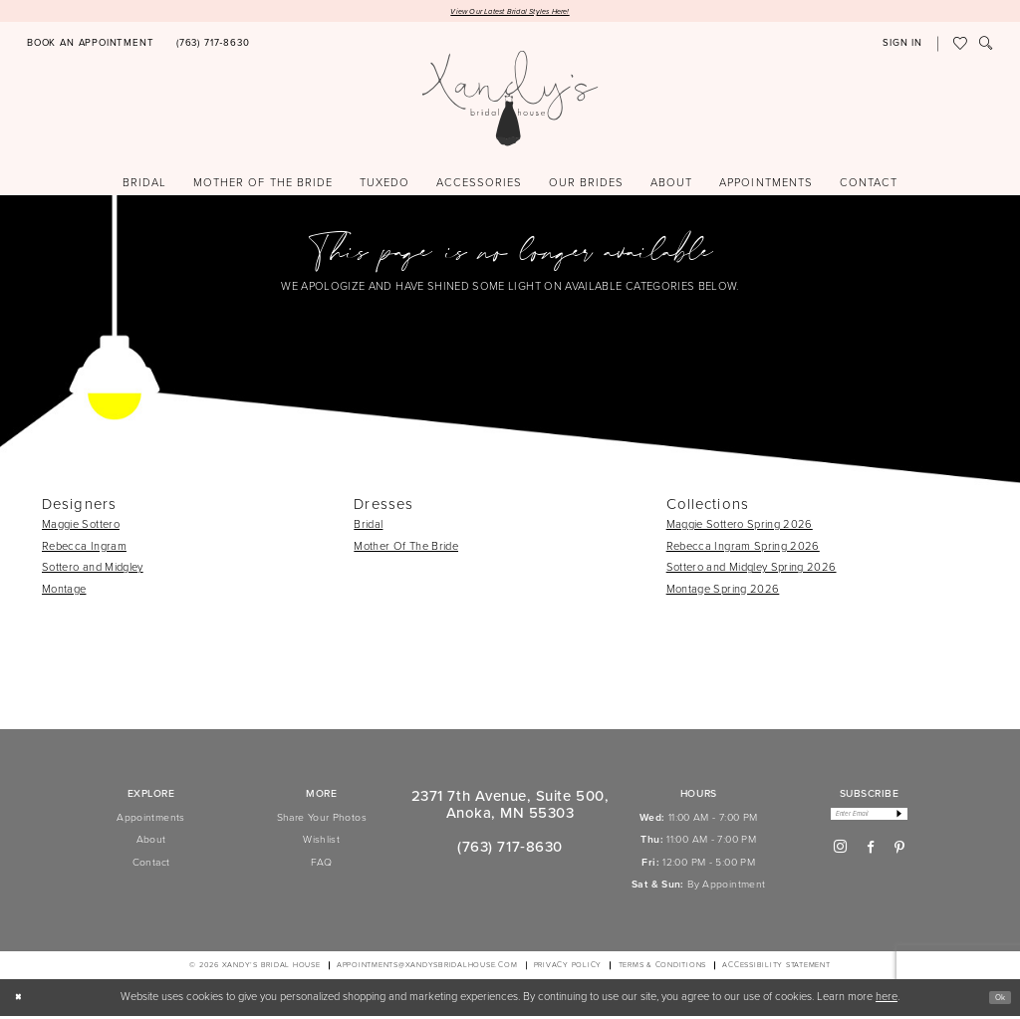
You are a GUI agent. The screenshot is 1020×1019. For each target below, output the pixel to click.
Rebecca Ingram (84, 549)
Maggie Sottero (81, 528)
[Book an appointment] (90, 48)
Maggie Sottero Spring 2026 (739, 528)
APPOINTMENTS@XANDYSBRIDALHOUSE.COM (427, 968)
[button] (902, 48)
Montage (64, 593)
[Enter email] (869, 820)
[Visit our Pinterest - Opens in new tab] (899, 857)
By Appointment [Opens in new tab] (726, 888)
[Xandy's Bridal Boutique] (510, 102)
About (151, 843)
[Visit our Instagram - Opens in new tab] (840, 856)
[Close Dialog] (22, 1001)
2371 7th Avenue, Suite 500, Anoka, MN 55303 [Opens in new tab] (510, 808)
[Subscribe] (912, 820)
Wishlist (321, 843)
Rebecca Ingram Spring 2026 (743, 549)
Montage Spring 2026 (723, 593)
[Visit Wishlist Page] (960, 47)
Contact (151, 865)
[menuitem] (90, 47)
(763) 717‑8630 (509, 851)
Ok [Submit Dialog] (995, 1000)
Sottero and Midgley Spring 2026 (751, 571)
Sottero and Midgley (92, 571)
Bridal (368, 528)
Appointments (150, 821)
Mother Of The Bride (406, 549)
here (886, 1000)
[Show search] (986, 47)
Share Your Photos (322, 821)
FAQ (322, 865)
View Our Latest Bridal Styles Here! (510, 12)
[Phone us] (213, 48)
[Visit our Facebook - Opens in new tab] (871, 856)
